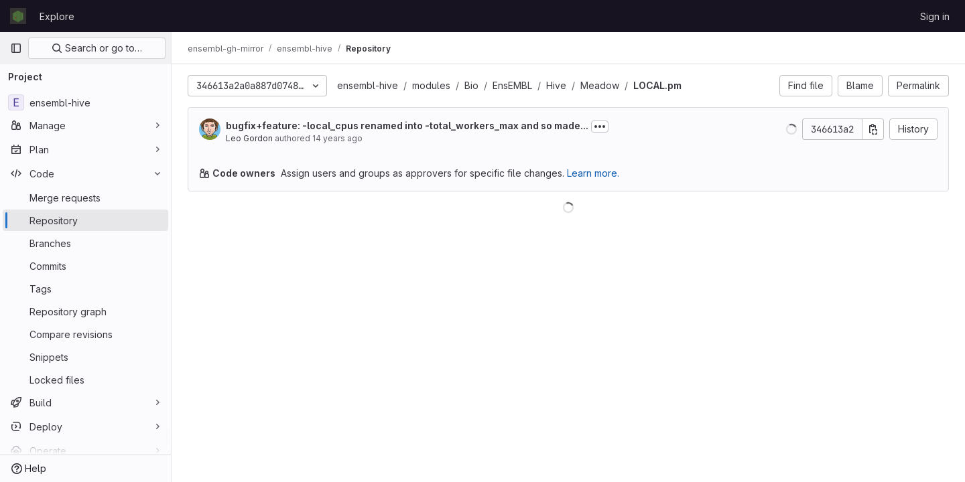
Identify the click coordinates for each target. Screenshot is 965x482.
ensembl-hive (367, 85)
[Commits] (85, 265)
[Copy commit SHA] (873, 129)
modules (431, 85)
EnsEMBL (512, 85)
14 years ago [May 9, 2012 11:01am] (337, 138)
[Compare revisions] (85, 334)
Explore (57, 16)
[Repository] (85, 220)
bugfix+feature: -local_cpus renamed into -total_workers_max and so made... (407, 125)
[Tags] (85, 288)
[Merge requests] (85, 197)
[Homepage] (18, 16)
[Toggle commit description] (599, 126)
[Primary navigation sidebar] (16, 48)
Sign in (935, 16)
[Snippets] (85, 357)
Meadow (599, 85)
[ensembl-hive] (85, 102)
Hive (556, 85)
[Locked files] (85, 379)
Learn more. (593, 173)
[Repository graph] (85, 311)
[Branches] (85, 243)
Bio (471, 85)
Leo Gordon (249, 138)
